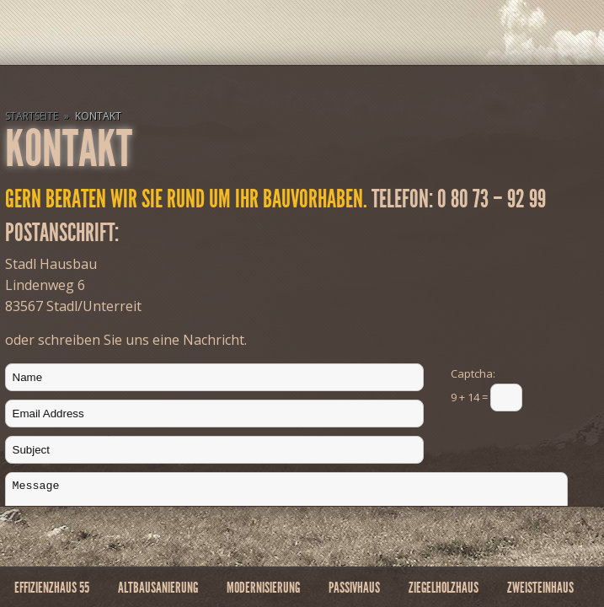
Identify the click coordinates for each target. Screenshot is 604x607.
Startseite (31, 116)
